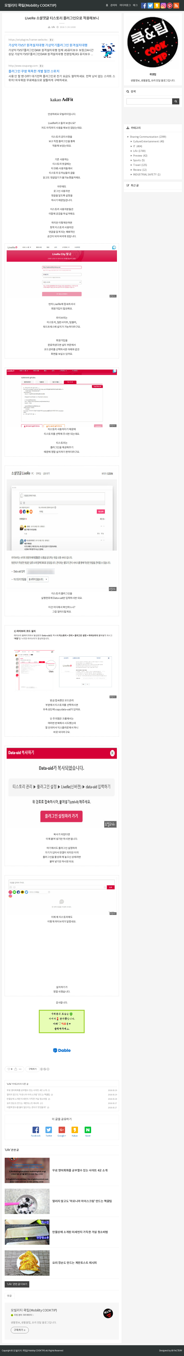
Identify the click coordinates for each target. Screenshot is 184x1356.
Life (53, 27)
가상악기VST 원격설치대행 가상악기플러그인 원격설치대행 (48, 45)
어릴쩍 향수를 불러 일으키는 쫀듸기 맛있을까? (26, 1107)
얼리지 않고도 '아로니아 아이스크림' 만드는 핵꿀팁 (28, 1095)
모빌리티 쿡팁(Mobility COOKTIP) (30, 5)
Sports (139, 160)
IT (137, 146)
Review (139, 170)
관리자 (113, 5)
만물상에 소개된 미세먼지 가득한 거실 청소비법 (27, 1099)
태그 (135, 5)
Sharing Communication (147, 137)
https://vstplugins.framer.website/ (28, 39)
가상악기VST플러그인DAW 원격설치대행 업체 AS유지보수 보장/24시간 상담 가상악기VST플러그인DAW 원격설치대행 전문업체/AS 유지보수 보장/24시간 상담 (51, 52)
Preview (140, 155)
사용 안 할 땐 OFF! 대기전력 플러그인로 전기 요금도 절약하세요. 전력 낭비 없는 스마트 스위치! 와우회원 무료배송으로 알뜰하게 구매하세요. (61, 78)
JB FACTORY (176, 1350)
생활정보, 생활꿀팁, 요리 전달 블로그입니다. (34, 1322)
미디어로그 (125, 5)
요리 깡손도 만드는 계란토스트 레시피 (23, 1103)
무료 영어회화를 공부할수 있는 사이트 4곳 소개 (27, 1090)
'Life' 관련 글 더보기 (17, 1284)
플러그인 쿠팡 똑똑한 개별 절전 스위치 (33, 71)
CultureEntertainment (148, 141)
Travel (140, 165)
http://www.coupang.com (23, 66)
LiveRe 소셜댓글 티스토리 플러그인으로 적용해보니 (62, 18)
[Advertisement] (62, 954)
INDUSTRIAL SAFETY (146, 174)
